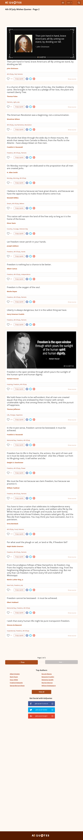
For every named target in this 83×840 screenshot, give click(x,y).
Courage (15, 229)
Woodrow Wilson (13, 119)
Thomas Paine (12, 96)
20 (11, 324)
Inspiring (10, 384)
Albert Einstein (15, 674)
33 (11, 473)
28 (11, 279)
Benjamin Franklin (48, 677)
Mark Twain (14, 677)
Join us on (41, 704)
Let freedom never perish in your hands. (26, 241)
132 (11, 389)
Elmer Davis (11, 223)
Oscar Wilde (14, 680)
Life (8, 415)
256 (11, 498)
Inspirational (11, 631)
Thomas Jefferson (13, 409)
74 (11, 635)
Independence (25, 274)
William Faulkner (13, 488)
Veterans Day (23, 229)
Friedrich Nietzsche (16, 683)
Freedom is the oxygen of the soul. (23, 287)
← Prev (22, 662)
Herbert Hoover (13, 379)
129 (11, 534)
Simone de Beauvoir (14, 625)
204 (11, 419)
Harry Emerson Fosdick (15, 314)
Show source (72, 79)
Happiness (19, 415)
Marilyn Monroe (47, 683)
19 (11, 613)
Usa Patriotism (19, 125)
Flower (23, 468)
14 (11, 445)
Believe (22, 203)
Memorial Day (11, 440)
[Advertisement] (41, 18)
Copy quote (19, 79)
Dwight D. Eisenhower (15, 463)
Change (12, 415)
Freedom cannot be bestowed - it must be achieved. (32, 598)
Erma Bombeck (12, 524)
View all (41, 692)
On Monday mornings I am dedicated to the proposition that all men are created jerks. (40, 167)
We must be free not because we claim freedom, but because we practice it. (38, 482)
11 (11, 157)
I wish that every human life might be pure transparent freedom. (38, 621)
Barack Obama (47, 674)
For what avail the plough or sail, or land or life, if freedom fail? (37, 542)
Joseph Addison (13, 246)
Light (14, 102)
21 (11, 129)
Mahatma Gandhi (47, 680)
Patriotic (20, 74)
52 (11, 183)
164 (11, 79)
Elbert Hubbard (12, 602)
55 (11, 557)
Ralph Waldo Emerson (15, 546)
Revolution (28, 125)
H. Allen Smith (12, 172)
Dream (9, 203)
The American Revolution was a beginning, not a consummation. (38, 115)
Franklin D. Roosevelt (15, 147)
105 (11, 302)
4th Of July (10, 74)
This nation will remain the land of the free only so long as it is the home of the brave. (39, 217)
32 (11, 208)
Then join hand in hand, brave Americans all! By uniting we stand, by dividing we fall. (40, 63)
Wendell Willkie (12, 198)
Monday (9, 178)
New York (10, 585)
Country (9, 229)
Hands (23, 252)
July (18, 102)
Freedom (10, 153)
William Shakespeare (49, 686)
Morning (16, 178)
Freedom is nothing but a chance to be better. (29, 264)
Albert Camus (12, 269)
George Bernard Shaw (17, 686)
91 (11, 233)
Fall (15, 74)
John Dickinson (12, 68)
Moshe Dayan (12, 291)
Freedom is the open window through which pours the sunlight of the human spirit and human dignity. (38, 373)
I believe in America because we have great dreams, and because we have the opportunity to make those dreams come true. (40, 192)
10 (11, 256)
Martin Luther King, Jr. (15, 580)
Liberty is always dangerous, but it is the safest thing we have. (37, 310)
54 (11, 107)
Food (16, 529)
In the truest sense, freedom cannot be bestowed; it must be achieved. (36, 429)
